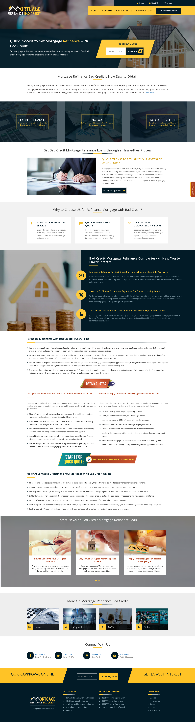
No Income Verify (144, 11)
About (153, 698)
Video (152, 707)
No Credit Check (124, 11)
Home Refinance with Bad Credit (80, 698)
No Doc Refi (106, 11)
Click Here (149, 92)
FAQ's (152, 704)
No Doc (97, 120)
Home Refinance (32, 120)
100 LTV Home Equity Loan (113, 704)
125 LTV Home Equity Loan (113, 698)
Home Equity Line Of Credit (114, 707)
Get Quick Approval (114, 190)
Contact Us (155, 701)
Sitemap (168, 3)
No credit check (162, 120)
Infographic (155, 710)
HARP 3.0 (69, 710)
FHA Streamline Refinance (77, 701)
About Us (154, 3)
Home (140, 3)
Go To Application (168, 11)
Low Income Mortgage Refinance (80, 704)
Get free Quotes (108, 676)
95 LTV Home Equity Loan (113, 701)
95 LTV (93, 11)
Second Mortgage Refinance (78, 707)
